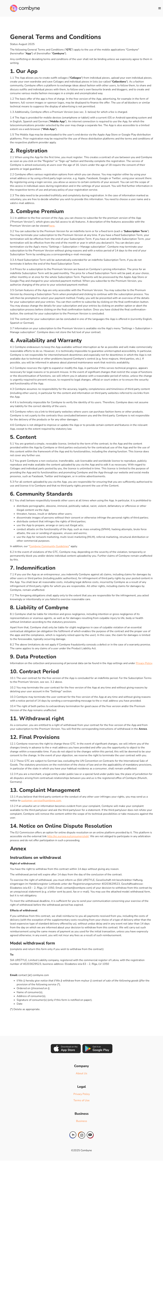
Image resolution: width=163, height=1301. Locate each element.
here (52, 226)
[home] (25, 8)
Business (81, 1121)
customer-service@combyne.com (41, 800)
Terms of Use (81, 1100)
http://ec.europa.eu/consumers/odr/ (68, 836)
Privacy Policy (144, 663)
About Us (81, 1073)
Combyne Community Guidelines (49, 546)
